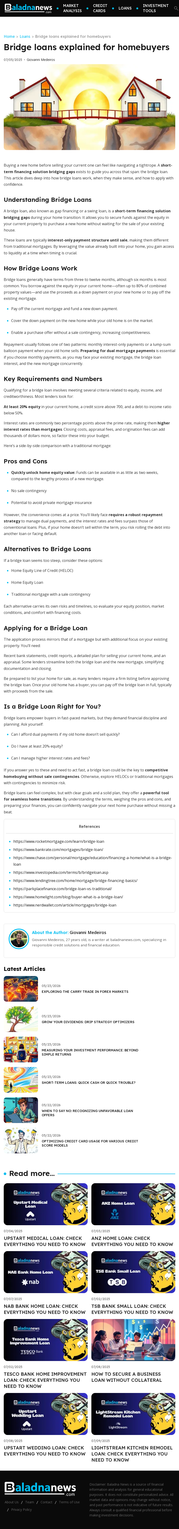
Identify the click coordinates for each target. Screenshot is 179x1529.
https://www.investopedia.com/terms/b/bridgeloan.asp (60, 872)
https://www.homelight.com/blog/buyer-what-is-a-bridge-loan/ (68, 896)
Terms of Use (69, 1502)
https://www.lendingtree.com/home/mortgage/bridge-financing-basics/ (75, 880)
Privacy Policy (21, 1509)
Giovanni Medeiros (41, 60)
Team (29, 1502)
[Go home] (28, 8)
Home (9, 36)
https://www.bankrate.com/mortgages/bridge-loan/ (58, 849)
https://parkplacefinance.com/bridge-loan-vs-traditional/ (62, 888)
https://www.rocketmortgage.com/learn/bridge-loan (58, 841)
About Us (12, 1502)
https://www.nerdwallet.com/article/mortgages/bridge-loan (64, 905)
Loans (25, 36)
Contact (46, 1502)
